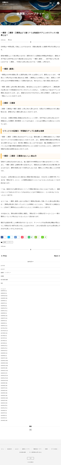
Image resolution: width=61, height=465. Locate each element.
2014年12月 (3, 405)
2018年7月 (3, 318)
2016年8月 (3, 355)
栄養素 (2, 276)
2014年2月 (3, 417)
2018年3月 (3, 323)
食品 (2, 283)
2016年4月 (3, 365)
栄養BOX (5, 2)
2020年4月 (3, 293)
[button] (58, 3)
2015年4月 (3, 395)
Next (57, 256)
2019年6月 (3, 305)
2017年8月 (3, 335)
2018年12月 (3, 308)
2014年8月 (3, 410)
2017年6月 (3, 340)
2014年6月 (3, 415)
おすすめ (3, 265)
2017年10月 (3, 330)
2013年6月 (3, 420)
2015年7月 (3, 388)
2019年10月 (3, 295)
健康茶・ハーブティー (7, 242)
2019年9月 (3, 298)
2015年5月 (3, 393)
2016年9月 (3, 353)
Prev (4, 256)
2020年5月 (3, 290)
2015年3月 (3, 398)
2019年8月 (3, 300)
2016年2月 (3, 370)
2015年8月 (3, 385)
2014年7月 (3, 413)
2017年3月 (3, 343)
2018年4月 (3, 320)
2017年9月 (3, 333)
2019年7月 (3, 303)
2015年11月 (3, 378)
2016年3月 (3, 368)
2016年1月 (3, 373)
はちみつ (3, 269)
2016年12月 (3, 345)
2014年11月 (3, 408)
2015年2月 (3, 400)
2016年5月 (3, 363)
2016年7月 (3, 358)
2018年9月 (3, 313)
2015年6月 (3, 390)
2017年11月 (3, 328)
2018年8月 (3, 315)
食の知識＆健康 (4, 279)
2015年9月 (3, 383)
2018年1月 (3, 325)
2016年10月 (3, 350)
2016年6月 (3, 360)
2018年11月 (3, 310)
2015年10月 (3, 380)
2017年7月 (3, 338)
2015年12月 (3, 375)
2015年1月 (3, 403)
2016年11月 (3, 348)
